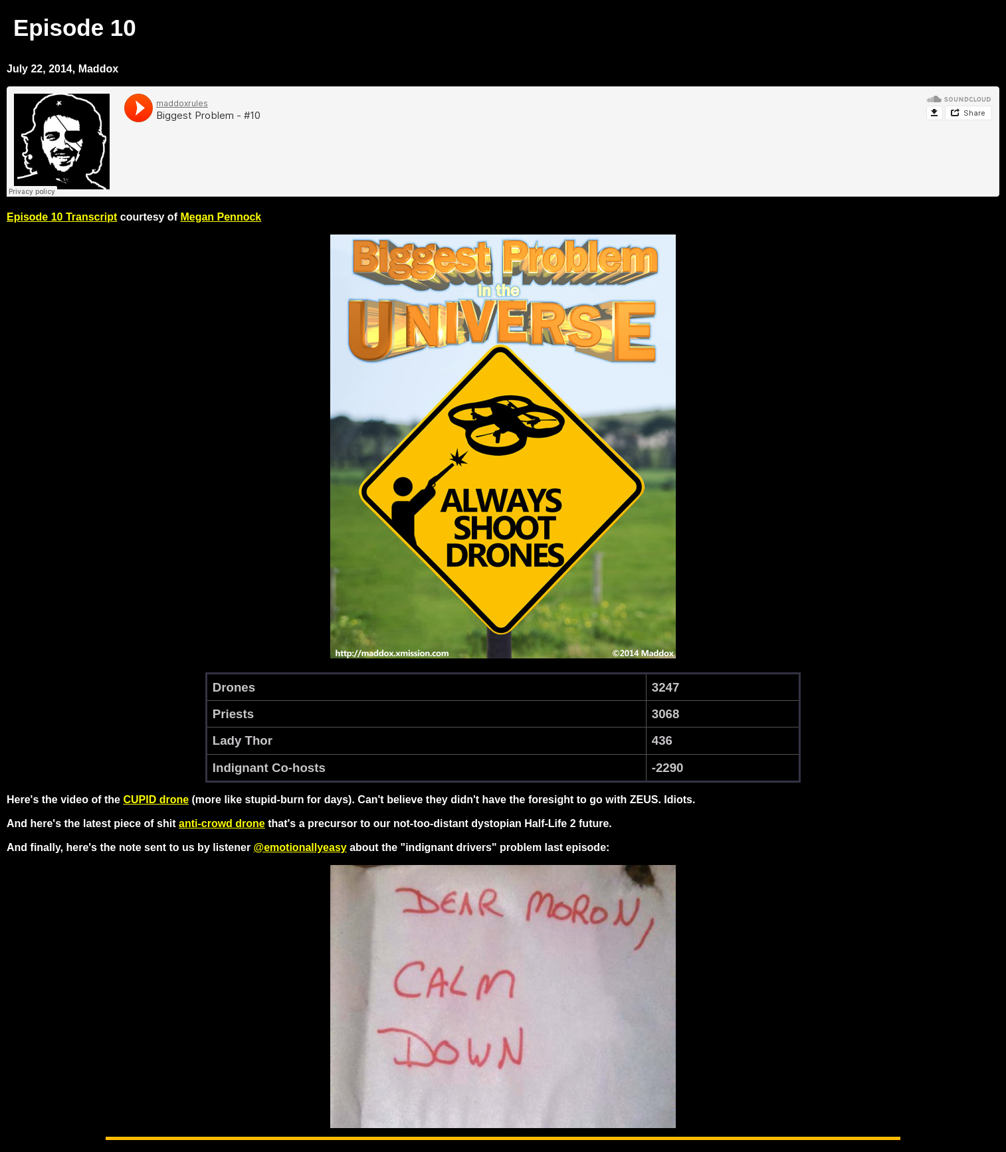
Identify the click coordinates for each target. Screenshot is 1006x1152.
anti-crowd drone (222, 823)
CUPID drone (156, 799)
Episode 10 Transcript (62, 217)
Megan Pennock (220, 217)
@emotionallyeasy (300, 847)
